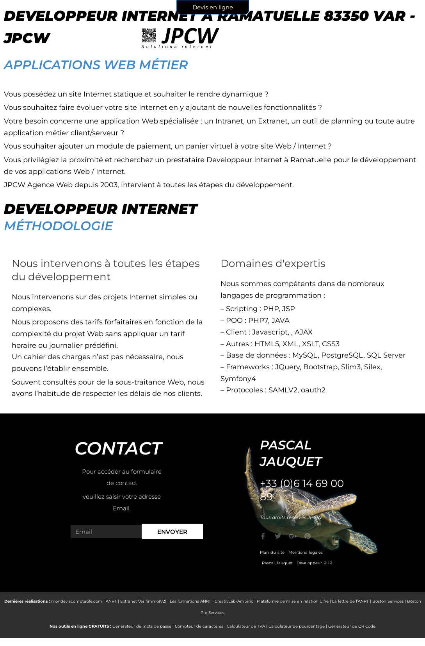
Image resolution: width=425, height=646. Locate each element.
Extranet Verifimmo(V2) (143, 601)
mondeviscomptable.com (76, 601)
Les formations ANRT (190, 601)
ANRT (111, 601)
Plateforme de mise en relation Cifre (293, 601)
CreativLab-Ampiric (234, 601)
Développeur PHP (314, 562)
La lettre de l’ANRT (350, 601)
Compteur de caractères (199, 626)
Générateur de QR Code (351, 626)
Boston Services (388, 601)
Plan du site (272, 552)
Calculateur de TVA (246, 626)
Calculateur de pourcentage (297, 626)
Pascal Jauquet (277, 562)
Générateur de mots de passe (141, 626)
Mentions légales (305, 552)
